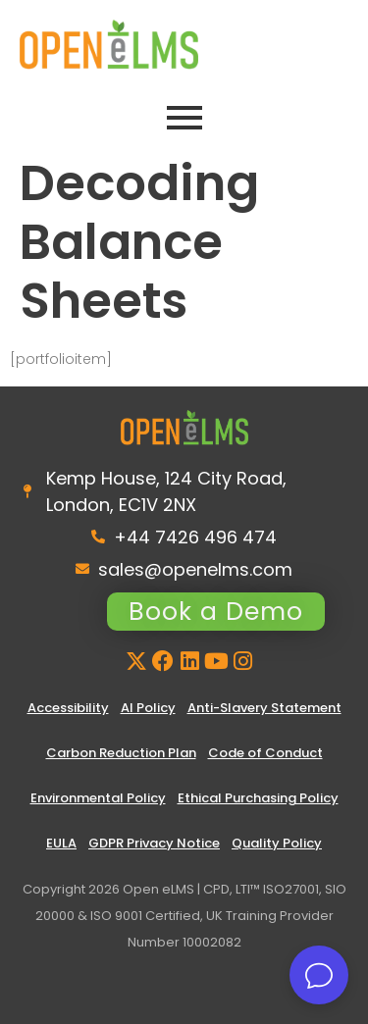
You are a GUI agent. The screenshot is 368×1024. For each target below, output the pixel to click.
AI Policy (148, 707)
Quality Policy (277, 843)
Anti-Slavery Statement (264, 707)
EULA (61, 843)
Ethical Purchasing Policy (258, 798)
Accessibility (68, 707)
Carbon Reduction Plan (121, 752)
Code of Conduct (265, 752)
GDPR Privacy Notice (154, 843)
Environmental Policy (98, 798)
